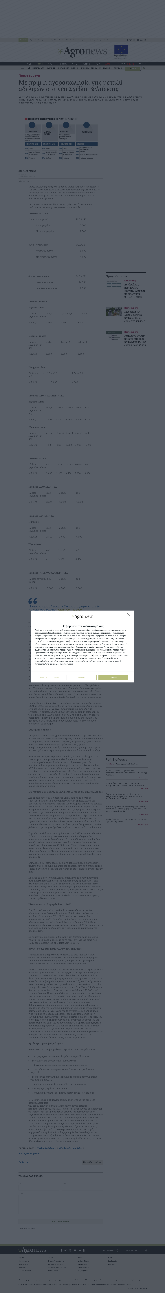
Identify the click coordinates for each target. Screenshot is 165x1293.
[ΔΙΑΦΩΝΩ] (129, 615)
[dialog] (82, 646)
